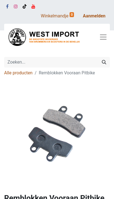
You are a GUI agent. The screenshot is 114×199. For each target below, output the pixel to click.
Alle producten (18, 72)
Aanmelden (94, 16)
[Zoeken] (104, 62)
